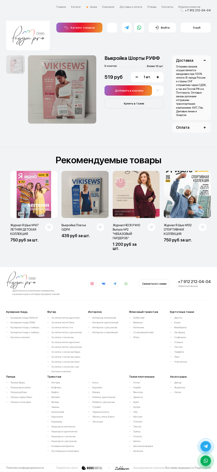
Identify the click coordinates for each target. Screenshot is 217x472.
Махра (96, 392)
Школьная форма (143, 446)
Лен (135, 412)
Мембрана (180, 327)
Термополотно (100, 412)
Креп (136, 402)
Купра (136, 407)
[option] (15, 64)
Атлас (136, 382)
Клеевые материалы (62, 446)
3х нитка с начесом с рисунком (66, 366)
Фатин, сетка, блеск (103, 416)
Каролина (57, 416)
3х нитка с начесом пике (65, 361)
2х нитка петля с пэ (62, 327)
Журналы (179, 387)
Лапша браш (17, 382)
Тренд (136, 431)
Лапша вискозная (20, 387)
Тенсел (137, 426)
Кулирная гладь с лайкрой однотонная (25, 327)
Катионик (138, 327)
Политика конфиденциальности (25, 467)
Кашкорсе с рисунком (64, 441)
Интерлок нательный (104, 317)
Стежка (178, 342)
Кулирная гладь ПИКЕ (22, 322)
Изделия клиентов (189, 6)
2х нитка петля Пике (62, 322)
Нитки (177, 392)
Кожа (177, 322)
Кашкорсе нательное (63, 426)
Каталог (76, 6)
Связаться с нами (154, 283)
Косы (95, 382)
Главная (61, 6)
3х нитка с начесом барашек (66, 351)
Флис (136, 337)
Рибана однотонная (103, 397)
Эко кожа (97, 421)
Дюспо (178, 317)
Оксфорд (179, 332)
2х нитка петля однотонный (66, 317)
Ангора (55, 382)
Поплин (137, 421)
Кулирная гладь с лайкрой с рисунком (25, 332)
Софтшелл (180, 337)
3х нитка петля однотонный (66, 342)
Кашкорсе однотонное (64, 431)
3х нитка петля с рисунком (66, 347)
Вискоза (138, 392)
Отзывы (152, 6)
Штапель (138, 451)
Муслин (137, 416)
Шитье (136, 441)
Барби (137, 387)
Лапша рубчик (18, 392)
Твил (177, 356)
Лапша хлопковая (20, 402)
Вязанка (138, 322)
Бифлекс (56, 387)
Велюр (55, 402)
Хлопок (137, 436)
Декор (177, 382)
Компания (108, 6)
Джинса (138, 397)
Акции (91, 7)
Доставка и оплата (131, 6)
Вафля (55, 392)
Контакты (167, 6)
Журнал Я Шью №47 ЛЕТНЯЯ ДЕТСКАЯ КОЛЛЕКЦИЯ (24, 229)
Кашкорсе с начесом (63, 436)
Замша (55, 407)
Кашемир (56, 421)
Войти (162, 27)
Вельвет (55, 397)
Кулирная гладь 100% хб (24, 317)
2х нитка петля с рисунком (66, 332)
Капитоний (57, 412)
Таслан (178, 347)
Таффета (179, 351)
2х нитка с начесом (62, 337)
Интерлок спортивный (105, 332)
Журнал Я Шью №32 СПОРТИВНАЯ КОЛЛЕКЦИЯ (178, 229)
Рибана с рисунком (103, 402)
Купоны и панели (20, 337)
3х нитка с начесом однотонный (66, 356)
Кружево (97, 387)
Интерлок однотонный (105, 322)
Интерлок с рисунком (104, 327)
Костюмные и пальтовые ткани (66, 451)
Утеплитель (180, 361)
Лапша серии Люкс (21, 397)
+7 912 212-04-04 (195, 10)
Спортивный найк (143, 332)
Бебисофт (139, 317)
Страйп (96, 407)
